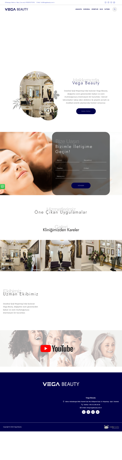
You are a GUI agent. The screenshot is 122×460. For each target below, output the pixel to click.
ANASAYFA (78, 9)
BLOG (101, 9)
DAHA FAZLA (86, 111)
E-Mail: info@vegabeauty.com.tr (45, 2)
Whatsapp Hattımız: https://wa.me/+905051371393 (20, 2)
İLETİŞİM (107, 9)
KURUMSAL (86, 9)
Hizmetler (95, 9)
